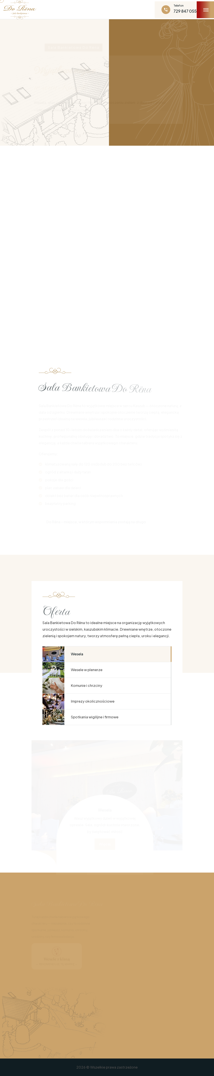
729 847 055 (185, 11)
